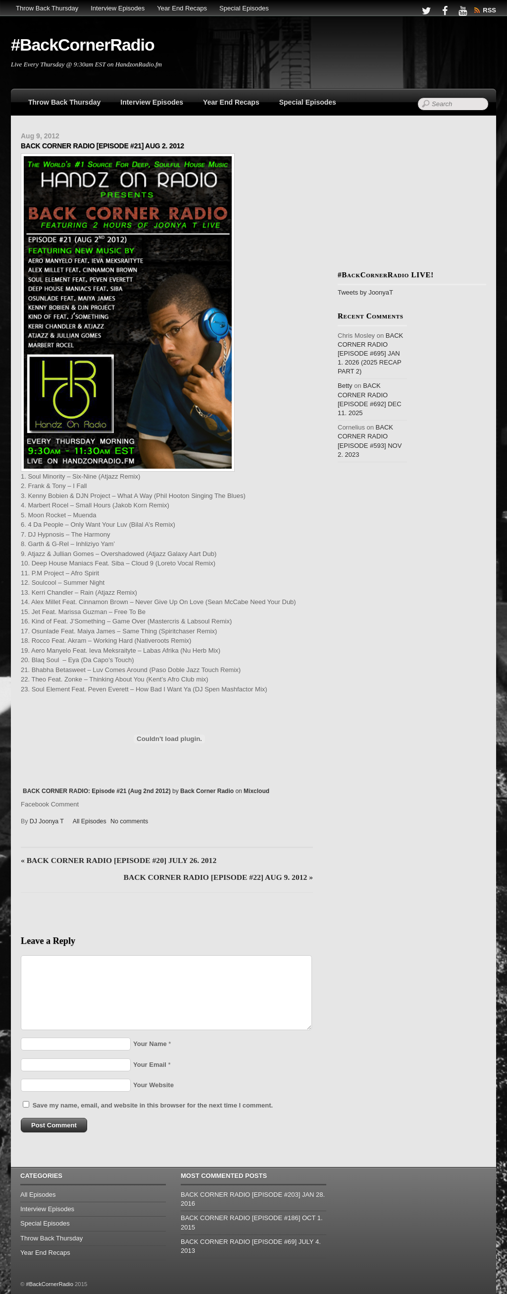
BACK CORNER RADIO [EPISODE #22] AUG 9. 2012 (218, 877)
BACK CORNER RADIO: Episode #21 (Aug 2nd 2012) (97, 791)
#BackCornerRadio (49, 1284)
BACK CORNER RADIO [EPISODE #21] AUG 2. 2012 (102, 146)
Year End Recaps (182, 8)
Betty (345, 385)
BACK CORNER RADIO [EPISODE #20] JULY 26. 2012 (118, 860)
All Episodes (89, 821)
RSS (489, 10)
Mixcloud (256, 791)
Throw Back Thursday (47, 8)
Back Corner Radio (207, 791)
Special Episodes (244, 8)
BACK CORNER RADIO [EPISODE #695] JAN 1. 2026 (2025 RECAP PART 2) (370, 353)
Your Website (153, 1085)
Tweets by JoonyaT (365, 292)
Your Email (149, 1064)
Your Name (150, 1044)
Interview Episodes (118, 8)
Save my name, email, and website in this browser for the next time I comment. (153, 1105)
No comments (129, 821)
